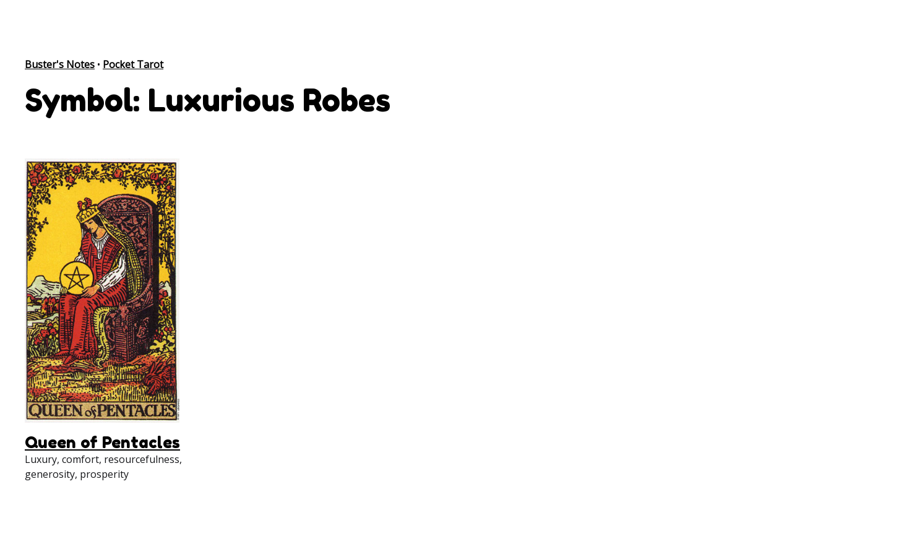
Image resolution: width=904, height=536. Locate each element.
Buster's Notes (60, 64)
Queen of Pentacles (102, 442)
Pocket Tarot (133, 64)
